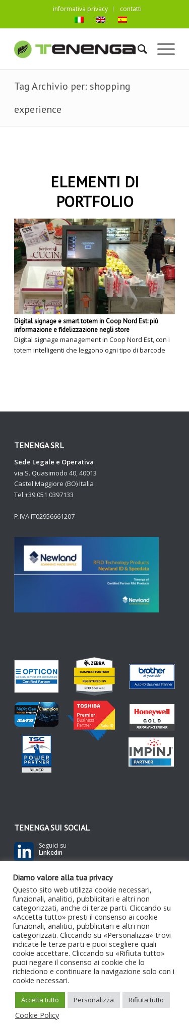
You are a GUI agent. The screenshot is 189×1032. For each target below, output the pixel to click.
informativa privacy (80, 9)
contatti (131, 9)
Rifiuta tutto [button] (146, 999)
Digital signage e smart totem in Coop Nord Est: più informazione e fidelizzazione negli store (86, 325)
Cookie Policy (37, 1014)
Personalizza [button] (94, 999)
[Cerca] (137, 49)
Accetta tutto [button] (40, 999)
